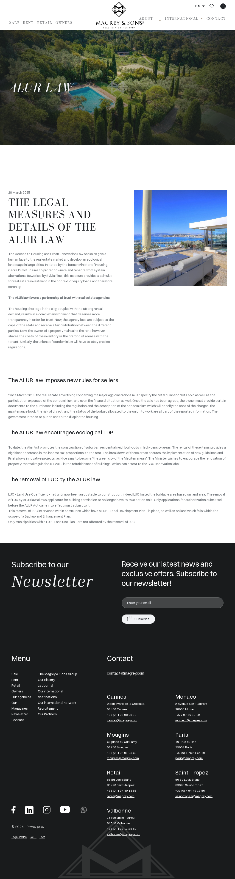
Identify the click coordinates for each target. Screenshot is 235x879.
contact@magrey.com (130, 673)
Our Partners (47, 714)
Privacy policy (37, 827)
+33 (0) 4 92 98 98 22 (122, 715)
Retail (44, 23)
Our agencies (21, 697)
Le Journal (45, 685)
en (198, 6)
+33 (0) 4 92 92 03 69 (122, 753)
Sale (14, 23)
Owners (64, 23)
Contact (216, 18)
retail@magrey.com (121, 796)
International (182, 18)
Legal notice (20, 837)
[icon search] (223, 6)
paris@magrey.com (189, 758)
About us (146, 21)
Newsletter (19, 714)
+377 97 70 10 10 (187, 715)
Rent (28, 23)
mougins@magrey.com (123, 758)
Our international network (57, 703)
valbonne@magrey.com (124, 834)
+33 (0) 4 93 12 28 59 (122, 829)
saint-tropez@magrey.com (195, 796)
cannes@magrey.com (123, 720)
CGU (36, 837)
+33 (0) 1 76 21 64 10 (190, 753)
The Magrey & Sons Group (57, 674)
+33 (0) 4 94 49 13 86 (122, 791)
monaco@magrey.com (191, 720)
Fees (46, 837)
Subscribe (141, 619)
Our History (46, 680)
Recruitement (48, 708)
